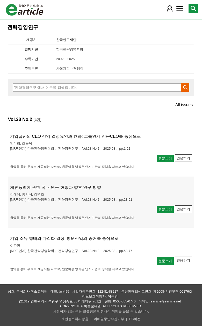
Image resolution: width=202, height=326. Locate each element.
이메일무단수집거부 (109, 319)
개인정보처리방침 (74, 319)
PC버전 (135, 319)
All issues (184, 105)
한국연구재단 (66, 40)
